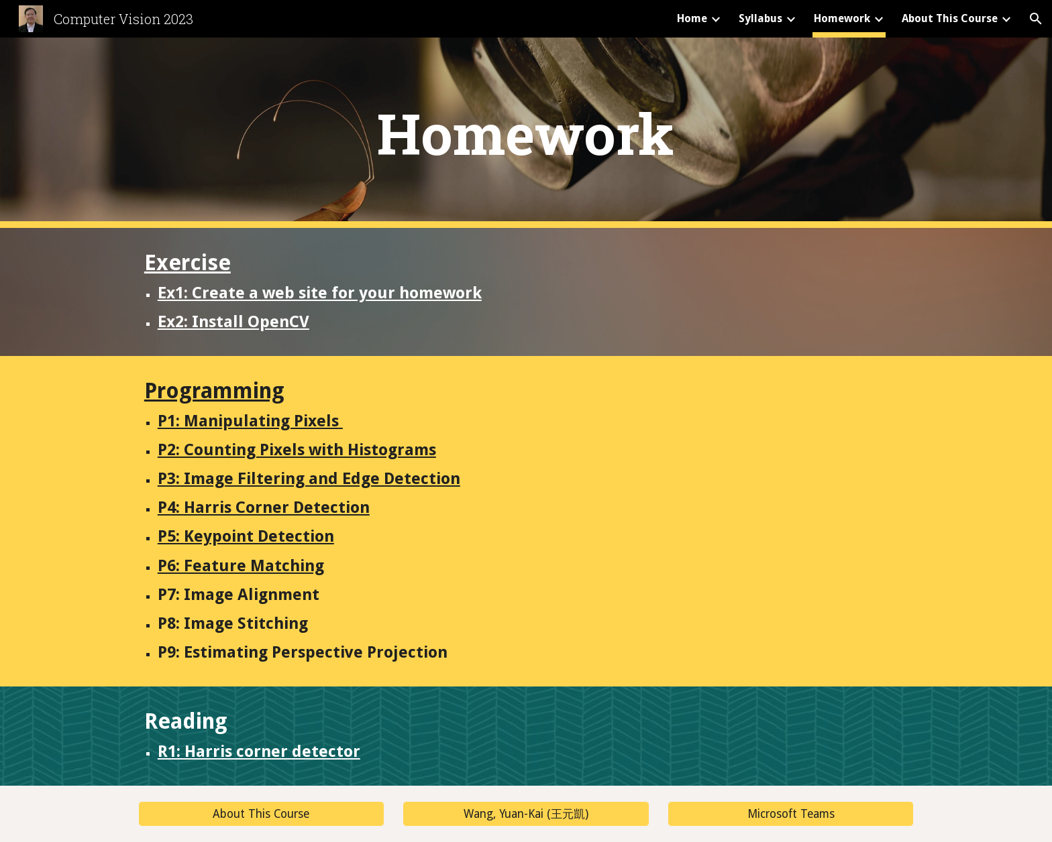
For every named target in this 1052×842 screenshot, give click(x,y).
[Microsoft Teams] (790, 814)
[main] (526, 133)
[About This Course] (261, 814)
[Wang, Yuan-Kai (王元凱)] (525, 814)
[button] (1036, 19)
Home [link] (692, 18)
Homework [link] (842, 18)
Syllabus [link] (760, 18)
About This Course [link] (950, 18)
